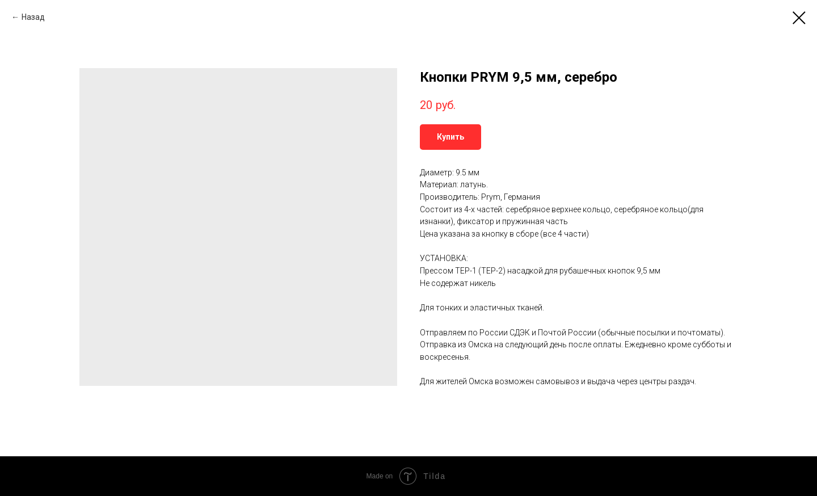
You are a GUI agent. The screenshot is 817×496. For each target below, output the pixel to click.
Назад (33, 17)
